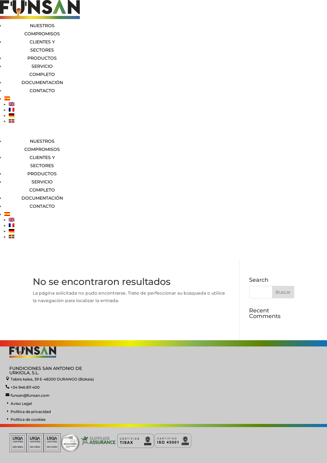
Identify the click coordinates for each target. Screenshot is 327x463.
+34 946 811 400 (25, 387)
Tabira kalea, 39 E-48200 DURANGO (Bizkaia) (52, 379)
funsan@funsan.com (30, 395)
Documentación (42, 82)
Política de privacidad (31, 411)
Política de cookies (28, 419)
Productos (42, 58)
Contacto (42, 90)
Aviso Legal (21, 403)
